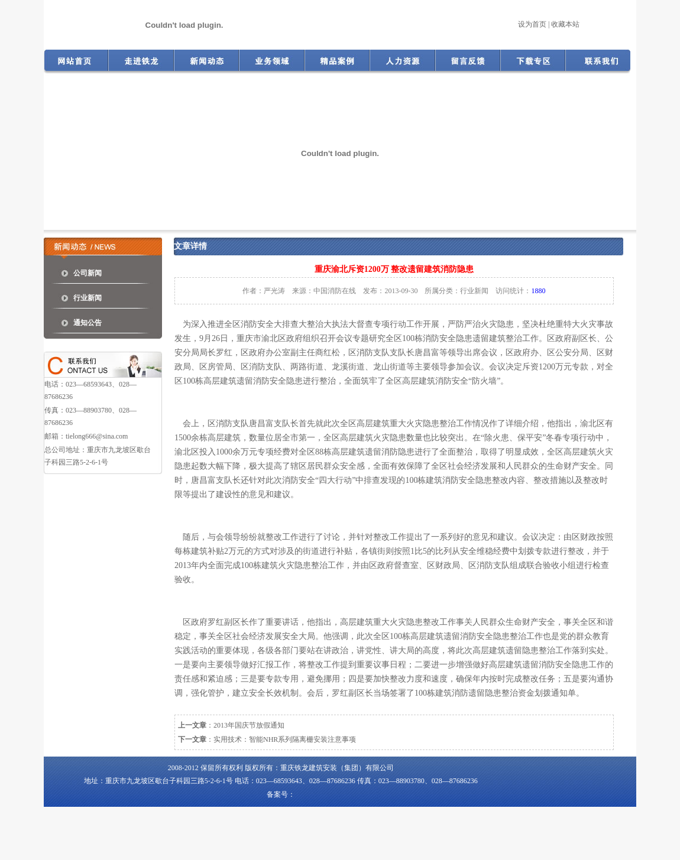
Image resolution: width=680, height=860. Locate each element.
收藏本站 (565, 24)
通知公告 (87, 323)
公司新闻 (87, 273)
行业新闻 (87, 298)
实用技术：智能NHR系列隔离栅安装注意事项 (284, 739)
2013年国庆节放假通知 (248, 725)
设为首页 (532, 24)
